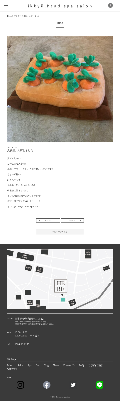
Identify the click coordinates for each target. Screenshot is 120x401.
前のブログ (72, 220)
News (56, 365)
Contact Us (69, 365)
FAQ (81, 365)
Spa (29, 365)
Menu (10, 365)
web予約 (12, 369)
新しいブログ (48, 220)
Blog (46, 365)
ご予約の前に (96, 365)
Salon (20, 365)
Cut (37, 365)
